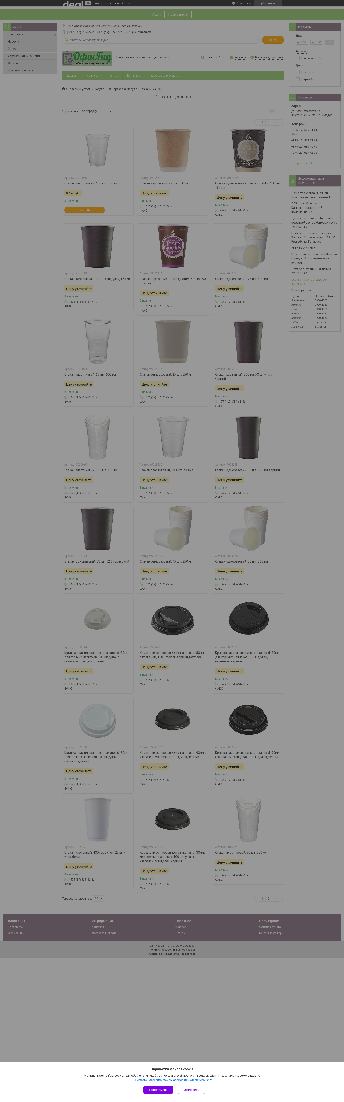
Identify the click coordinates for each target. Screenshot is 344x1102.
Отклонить (191, 1089)
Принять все (158, 1089)
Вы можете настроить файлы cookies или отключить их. (170, 1080)
